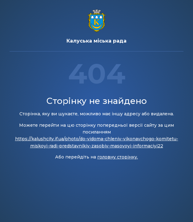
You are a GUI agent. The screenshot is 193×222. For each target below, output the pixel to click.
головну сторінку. (117, 157)
